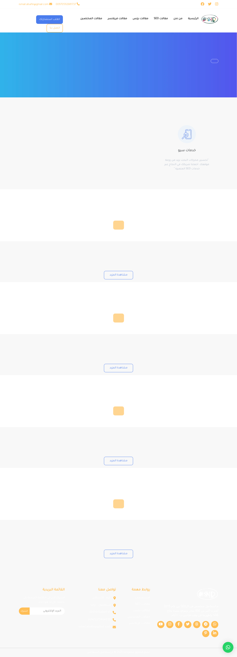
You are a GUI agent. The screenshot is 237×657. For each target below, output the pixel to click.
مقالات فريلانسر (139, 623)
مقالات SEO (142, 604)
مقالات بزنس (141, 610)
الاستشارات (142, 597)
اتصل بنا (55, 28)
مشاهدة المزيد (118, 282)
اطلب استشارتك (49, 19)
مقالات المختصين (138, 617)
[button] (228, 647)
